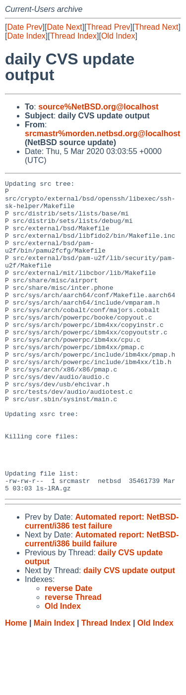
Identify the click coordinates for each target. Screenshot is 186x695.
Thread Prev (108, 27)
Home (16, 685)
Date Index (26, 36)
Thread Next (156, 27)
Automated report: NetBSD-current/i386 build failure (102, 601)
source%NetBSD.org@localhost (98, 107)
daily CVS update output (129, 633)
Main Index (54, 685)
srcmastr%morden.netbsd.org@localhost (102, 133)
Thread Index (73, 36)
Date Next (64, 27)
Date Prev (24, 27)
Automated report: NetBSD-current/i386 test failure (102, 583)
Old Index (118, 36)
